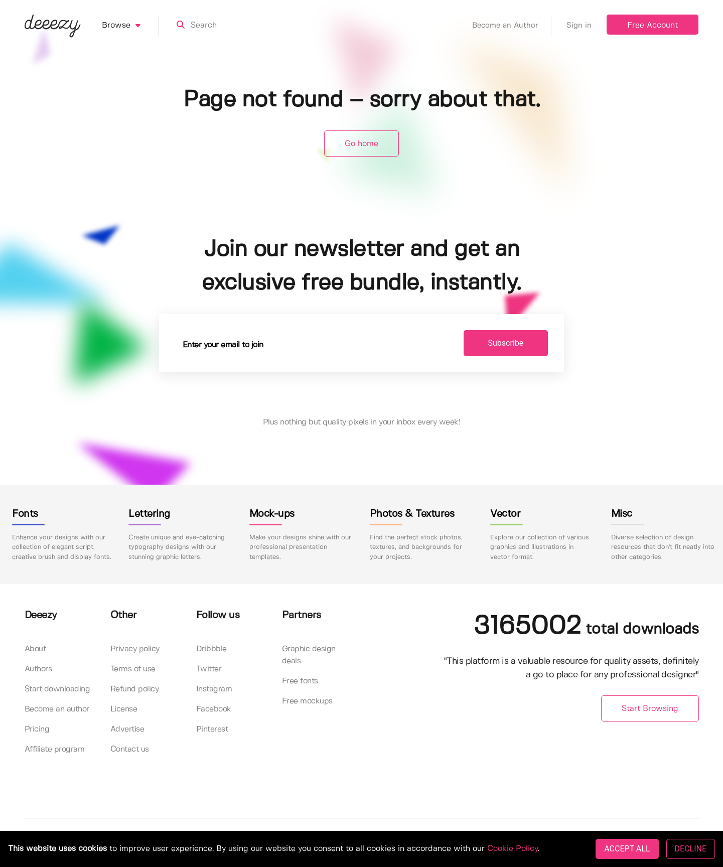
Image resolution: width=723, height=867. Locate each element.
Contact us (129, 749)
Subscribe (506, 343)
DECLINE (690, 848)
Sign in (579, 25)
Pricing (37, 729)
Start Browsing (650, 708)
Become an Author (511, 25)
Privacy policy (135, 649)
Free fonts (300, 681)
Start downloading (57, 689)
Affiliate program (55, 749)
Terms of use (133, 669)
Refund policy (134, 689)
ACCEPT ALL (627, 848)
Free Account (652, 25)
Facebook (213, 709)
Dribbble (211, 649)
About (35, 649)
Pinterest (212, 729)
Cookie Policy (512, 848)
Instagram (214, 689)
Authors (38, 669)
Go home (361, 144)
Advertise (127, 729)
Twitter (209, 669)
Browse (130, 26)
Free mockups (307, 701)
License (123, 709)
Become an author (57, 709)
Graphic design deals (309, 655)
